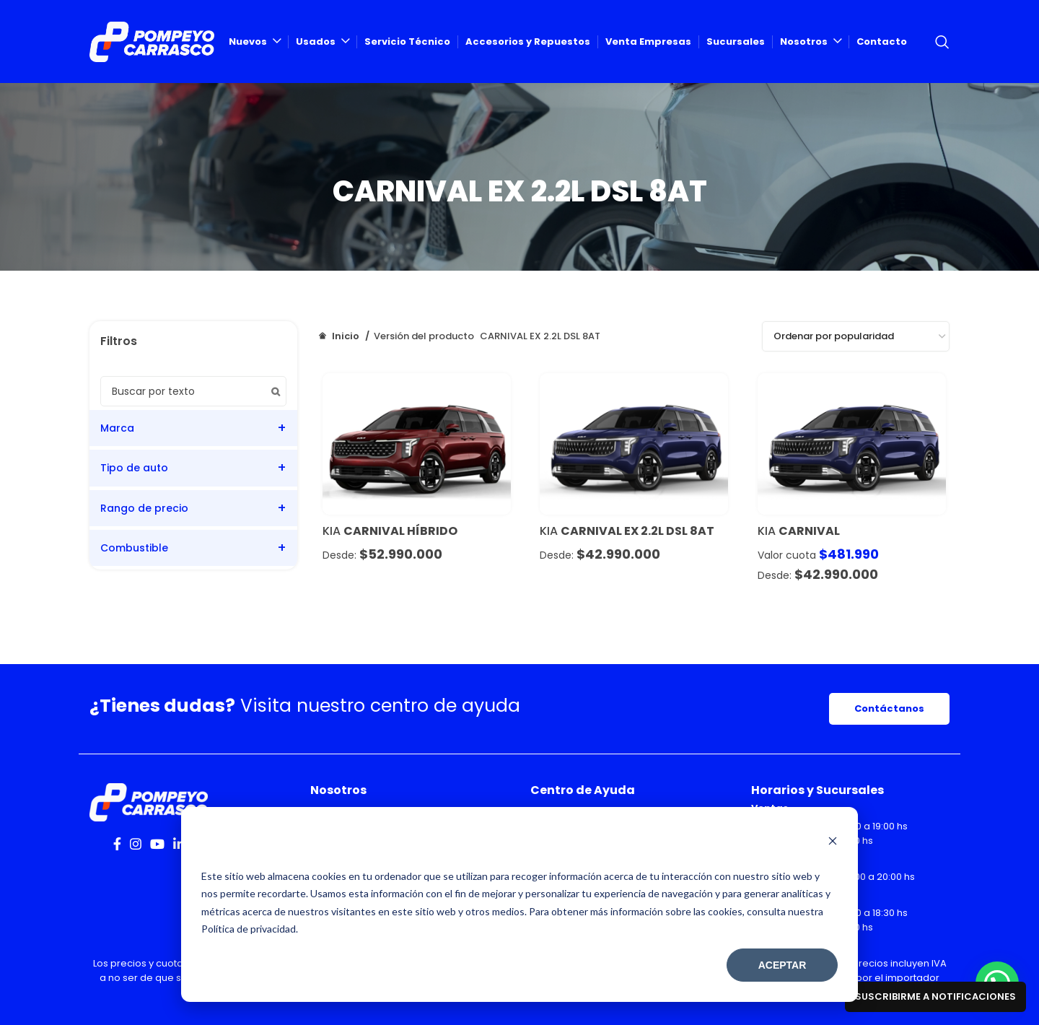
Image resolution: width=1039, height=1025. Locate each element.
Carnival (809, 531)
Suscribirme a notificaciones (935, 996)
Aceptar (782, 965)
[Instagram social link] (136, 843)
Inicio (345, 336)
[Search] (942, 41)
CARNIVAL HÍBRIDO (400, 531)
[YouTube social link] (157, 843)
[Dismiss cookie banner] (833, 842)
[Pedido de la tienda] (856, 336)
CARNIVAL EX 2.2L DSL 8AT (637, 531)
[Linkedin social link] (179, 843)
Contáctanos (889, 708)
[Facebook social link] (117, 843)
